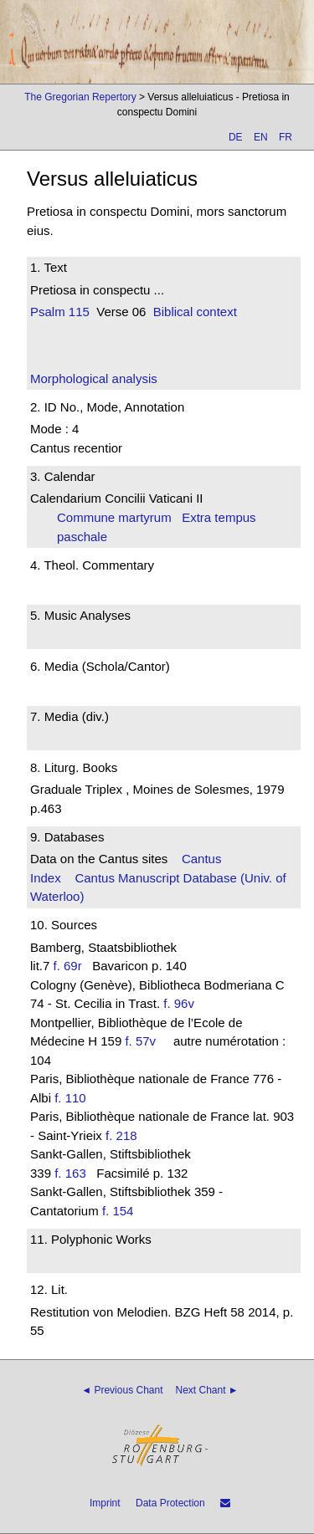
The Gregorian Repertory (80, 97)
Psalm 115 (60, 311)
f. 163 (70, 1173)
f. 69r (68, 966)
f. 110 (70, 1098)
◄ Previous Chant (121, 1390)
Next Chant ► (207, 1390)
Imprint (105, 1503)
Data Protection (170, 1503)
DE (236, 137)
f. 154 (118, 1211)
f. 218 (121, 1135)
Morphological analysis (93, 378)
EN (261, 137)
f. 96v (178, 1003)
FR (285, 137)
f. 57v (140, 1041)
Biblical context (195, 311)
